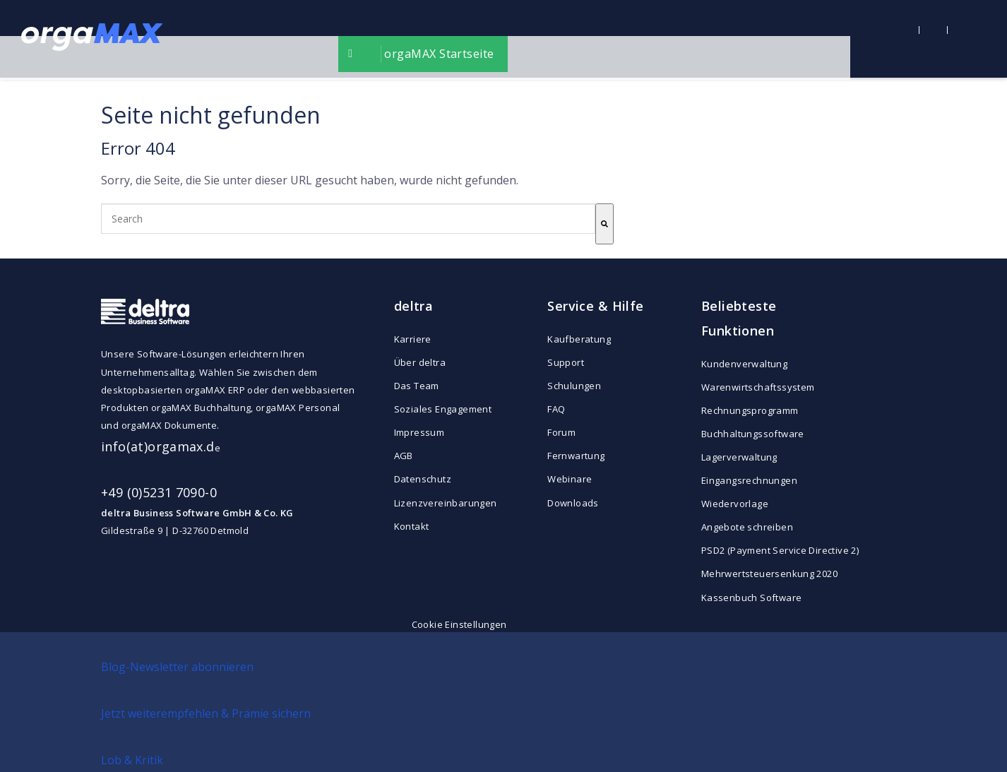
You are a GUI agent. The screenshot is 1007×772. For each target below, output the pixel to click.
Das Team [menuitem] (416, 385)
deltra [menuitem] (414, 305)
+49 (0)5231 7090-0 (159, 492)
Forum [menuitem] (561, 432)
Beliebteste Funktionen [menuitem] (739, 318)
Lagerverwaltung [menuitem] (739, 457)
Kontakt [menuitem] (411, 526)
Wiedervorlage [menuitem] (734, 503)
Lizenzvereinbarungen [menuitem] (445, 503)
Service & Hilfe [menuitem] (595, 305)
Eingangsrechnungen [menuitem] (749, 480)
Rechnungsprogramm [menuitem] (750, 410)
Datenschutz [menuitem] (422, 479)
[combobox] (348, 218)
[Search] (604, 223)
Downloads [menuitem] (573, 503)
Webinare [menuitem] (569, 479)
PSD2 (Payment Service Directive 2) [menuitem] (764, 550)
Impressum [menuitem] (419, 432)
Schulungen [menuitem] (574, 385)
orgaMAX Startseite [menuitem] (518, 39)
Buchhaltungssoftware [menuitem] (752, 433)
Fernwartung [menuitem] (575, 455)
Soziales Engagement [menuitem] (442, 409)
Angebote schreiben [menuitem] (747, 527)
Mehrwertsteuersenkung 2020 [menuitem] (764, 573)
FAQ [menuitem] (556, 409)
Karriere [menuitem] (412, 339)
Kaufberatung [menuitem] (579, 339)
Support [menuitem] (565, 362)
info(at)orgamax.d (158, 446)
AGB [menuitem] (403, 455)
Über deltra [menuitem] (420, 362)
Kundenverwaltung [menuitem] (744, 363)
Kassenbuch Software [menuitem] (751, 597)
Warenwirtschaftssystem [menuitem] (758, 387)
